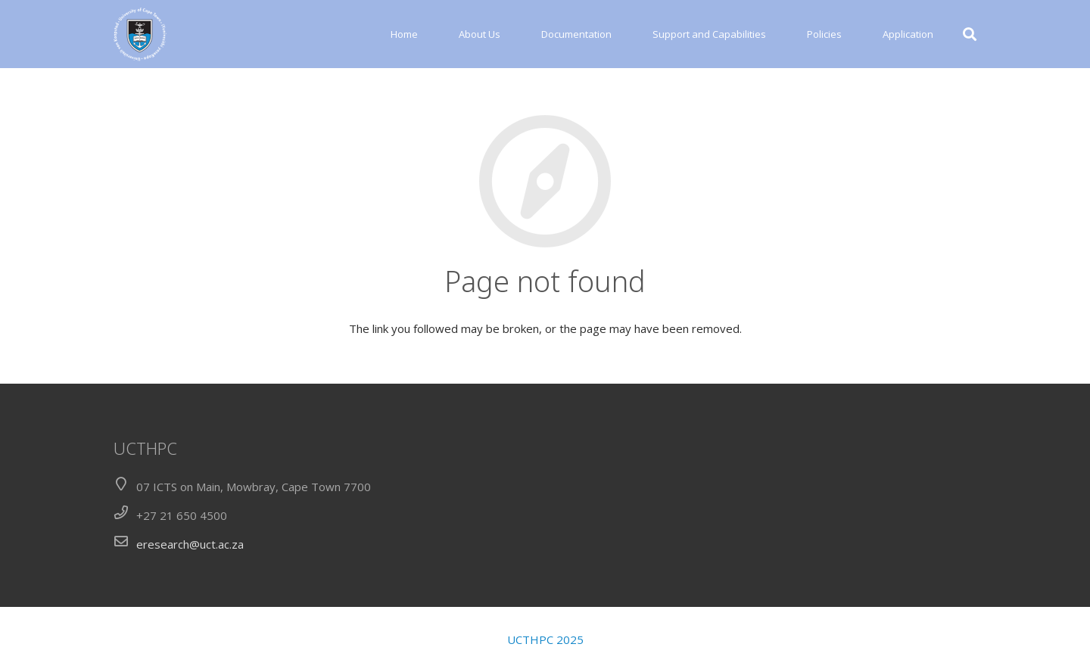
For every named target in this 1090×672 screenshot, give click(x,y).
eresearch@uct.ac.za (190, 544)
